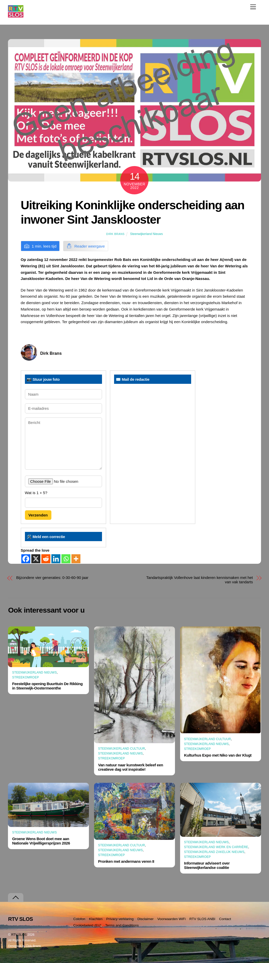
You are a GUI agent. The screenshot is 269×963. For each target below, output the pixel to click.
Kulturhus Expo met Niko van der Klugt (218, 755)
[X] (35, 558)
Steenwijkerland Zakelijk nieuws (214, 852)
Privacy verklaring (120, 919)
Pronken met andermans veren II (126, 861)
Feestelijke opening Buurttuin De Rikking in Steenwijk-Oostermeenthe (47, 686)
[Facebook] (25, 558)
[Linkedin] (55, 558)
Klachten (96, 919)
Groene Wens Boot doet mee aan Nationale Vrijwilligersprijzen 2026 (41, 841)
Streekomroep (25, 677)
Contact (225, 919)
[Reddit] (45, 558)
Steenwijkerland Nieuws (146, 234)
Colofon (79, 919)
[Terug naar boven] (15, 897)
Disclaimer (145, 919)
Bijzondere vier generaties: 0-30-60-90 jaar (52, 577)
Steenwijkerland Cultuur (121, 748)
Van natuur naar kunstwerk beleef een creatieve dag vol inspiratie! (130, 767)
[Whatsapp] (65, 558)
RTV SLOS (19, 935)
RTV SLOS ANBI (202, 919)
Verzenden (38, 515)
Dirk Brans (115, 233)
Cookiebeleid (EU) (87, 925)
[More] (75, 558)
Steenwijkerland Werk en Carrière (216, 847)
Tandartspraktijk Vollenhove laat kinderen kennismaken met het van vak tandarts (199, 579)
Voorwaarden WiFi (171, 919)
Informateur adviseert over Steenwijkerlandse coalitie (207, 865)
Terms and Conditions (122, 925)
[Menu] (253, 7)
